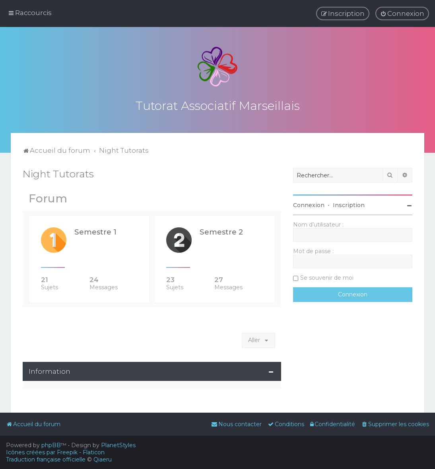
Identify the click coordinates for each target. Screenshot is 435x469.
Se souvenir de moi (326, 276)
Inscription (349, 204)
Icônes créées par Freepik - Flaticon (55, 452)
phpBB (51, 445)
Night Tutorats (58, 173)
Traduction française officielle (45, 459)
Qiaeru (102, 459)
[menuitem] (402, 13)
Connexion (308, 204)
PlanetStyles (118, 445)
